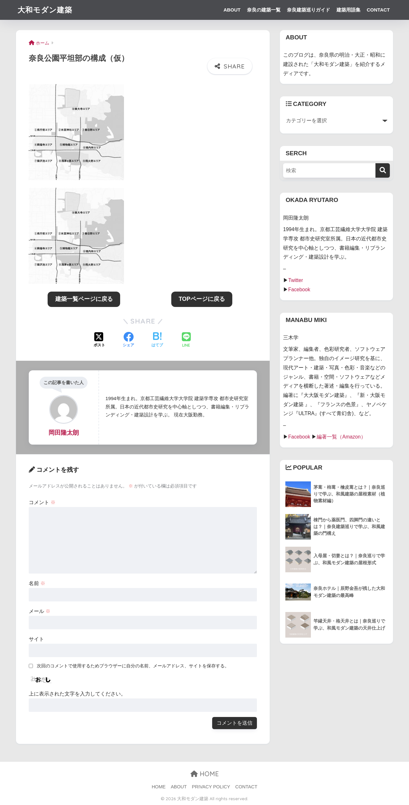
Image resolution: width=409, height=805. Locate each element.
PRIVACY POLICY (211, 786)
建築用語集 (348, 9)
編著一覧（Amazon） (341, 436)
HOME (204, 774)
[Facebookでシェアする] (128, 340)
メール (39, 611)
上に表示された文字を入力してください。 (77, 693)
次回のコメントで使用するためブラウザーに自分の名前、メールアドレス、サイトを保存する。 (133, 665)
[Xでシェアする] (99, 340)
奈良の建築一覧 (264, 9)
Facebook (299, 289)
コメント (42, 502)
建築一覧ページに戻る (84, 299)
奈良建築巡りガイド (308, 9)
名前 (37, 583)
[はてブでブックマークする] (157, 340)
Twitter (295, 280)
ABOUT (231, 9)
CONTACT (378, 9)
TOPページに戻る (202, 299)
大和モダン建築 (45, 9)
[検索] (382, 170)
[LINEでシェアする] (186, 340)
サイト (36, 639)
